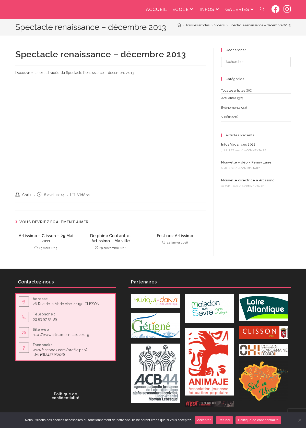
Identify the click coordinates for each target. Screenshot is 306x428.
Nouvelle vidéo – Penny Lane (246, 162)
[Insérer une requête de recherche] (256, 62)
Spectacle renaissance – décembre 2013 (260, 25)
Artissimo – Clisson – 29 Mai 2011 (46, 238)
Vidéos (83, 195)
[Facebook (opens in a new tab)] (275, 9)
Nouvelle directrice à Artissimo (247, 180)
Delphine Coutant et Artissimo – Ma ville (110, 238)
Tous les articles (233, 90)
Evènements (230, 107)
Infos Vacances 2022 (238, 144)
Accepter (204, 420)
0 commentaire (255, 150)
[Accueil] (179, 25)
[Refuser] (299, 420)
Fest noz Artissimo (175, 235)
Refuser (224, 420)
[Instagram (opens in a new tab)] (287, 9)
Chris (26, 195)
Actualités (228, 98)
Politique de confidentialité (65, 396)
